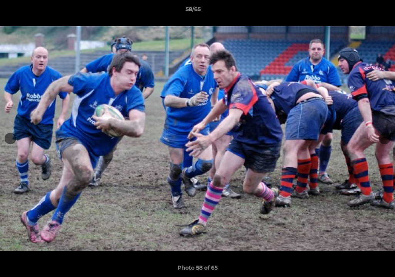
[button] (362, 11)
